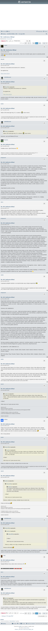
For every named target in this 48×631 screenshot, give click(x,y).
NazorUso (6, 139)
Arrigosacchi (3, 157)
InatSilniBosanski (7, 77)
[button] (25, 43)
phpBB (20, 626)
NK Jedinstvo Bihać (7, 37)
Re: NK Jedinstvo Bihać (8, 50)
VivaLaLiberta (12, 621)
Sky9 (4, 555)
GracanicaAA (9, 38)
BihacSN (2, 59)
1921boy (5, 419)
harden (2, 103)
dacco (2, 202)
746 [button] (40, 43)
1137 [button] (44, 43)
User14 (2, 384)
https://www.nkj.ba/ (5, 73)
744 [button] (34, 43)
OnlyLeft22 (7, 447)
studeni (5, 45)
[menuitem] (8, 31)
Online (2, 619)
